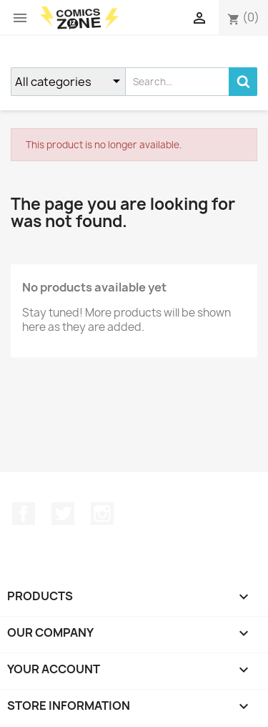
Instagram (102, 513)
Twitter (62, 513)
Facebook (23, 513)
